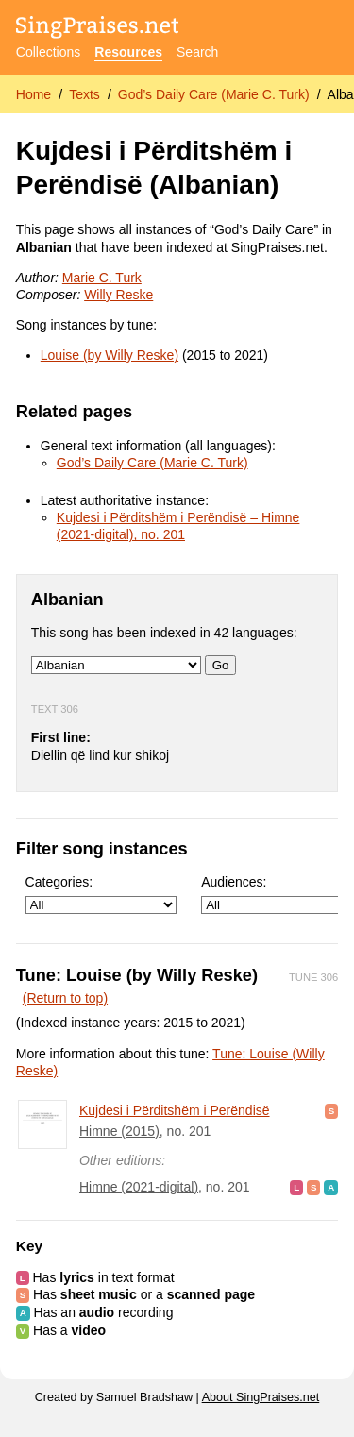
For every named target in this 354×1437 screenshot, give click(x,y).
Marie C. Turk (102, 277)
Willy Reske (118, 294)
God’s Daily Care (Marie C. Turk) (214, 94)
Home (33, 94)
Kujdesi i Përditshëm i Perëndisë (174, 1110)
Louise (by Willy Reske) (109, 355)
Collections (48, 51)
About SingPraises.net (261, 1397)
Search (197, 51)
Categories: (101, 894)
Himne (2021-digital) (138, 1186)
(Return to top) (65, 998)
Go (220, 665)
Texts (84, 94)
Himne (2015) (119, 1131)
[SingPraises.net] (97, 29)
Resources (128, 51)
